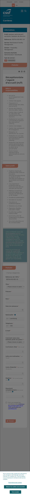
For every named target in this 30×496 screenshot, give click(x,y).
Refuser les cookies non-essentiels (15, 486)
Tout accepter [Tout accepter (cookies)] (15, 492)
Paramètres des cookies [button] (15, 482)
